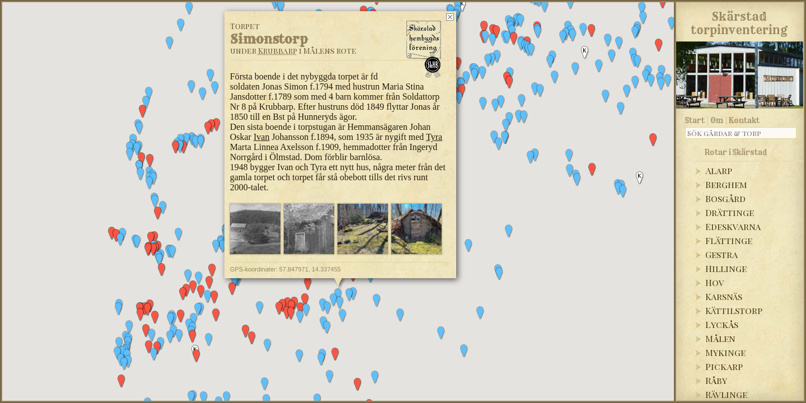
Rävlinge (726, 394)
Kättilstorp (733, 310)
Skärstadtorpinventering (739, 21)
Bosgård (725, 198)
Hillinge (726, 268)
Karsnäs (723, 296)
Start (695, 120)
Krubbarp (277, 50)
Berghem (726, 184)
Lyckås (721, 324)
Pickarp (724, 366)
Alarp (718, 170)
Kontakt (744, 120)
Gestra (721, 254)
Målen (720, 338)
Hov (714, 282)
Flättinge (728, 240)
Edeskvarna (733, 226)
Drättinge (729, 212)
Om (716, 120)
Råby (716, 380)
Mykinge (725, 352)
